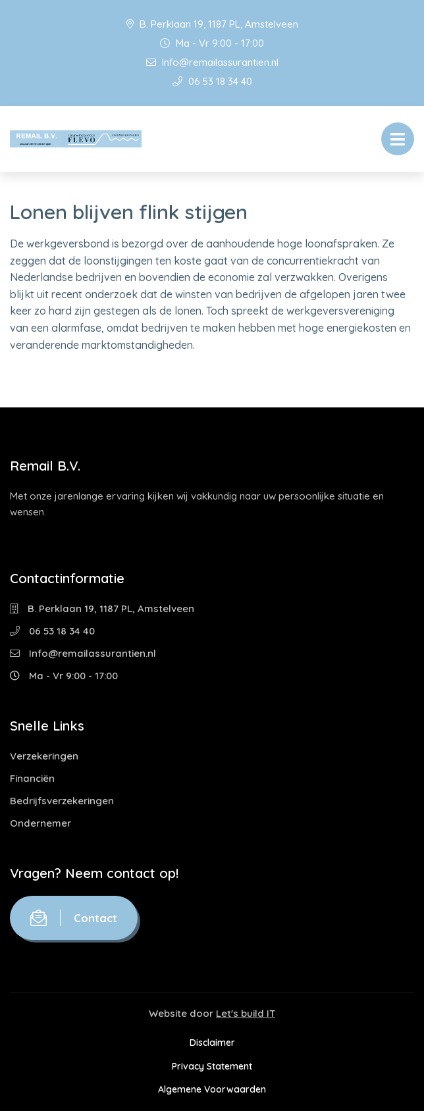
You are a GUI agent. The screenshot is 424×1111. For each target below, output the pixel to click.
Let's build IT (245, 1013)
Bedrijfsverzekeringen (62, 800)
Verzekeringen (44, 756)
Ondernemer (40, 823)
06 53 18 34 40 (212, 81)
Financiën (32, 778)
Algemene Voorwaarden (212, 1089)
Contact (73, 918)
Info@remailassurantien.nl (212, 62)
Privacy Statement (212, 1066)
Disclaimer (212, 1042)
